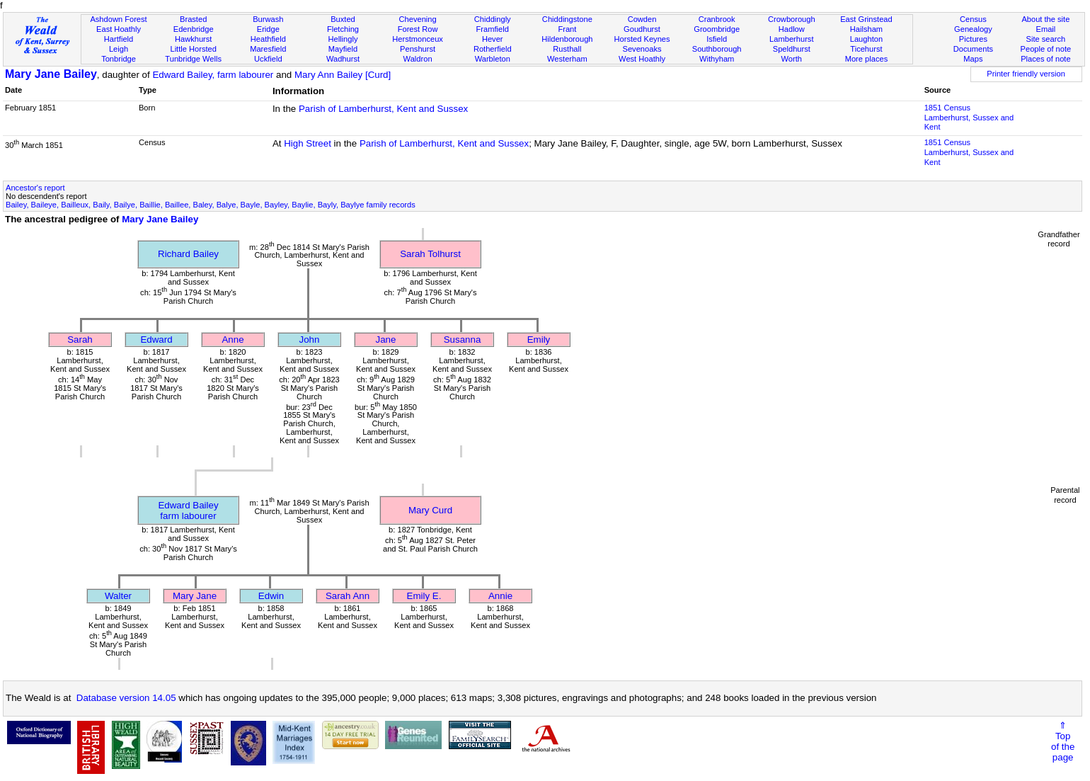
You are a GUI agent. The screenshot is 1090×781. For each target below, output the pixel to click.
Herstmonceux (417, 39)
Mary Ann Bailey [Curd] (342, 74)
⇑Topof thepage (1062, 741)
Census (973, 19)
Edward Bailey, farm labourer (212, 74)
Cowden (642, 19)
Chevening (418, 19)
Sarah (80, 339)
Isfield (716, 39)
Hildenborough (566, 39)
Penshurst (417, 49)
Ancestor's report (35, 187)
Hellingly (342, 39)
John (309, 339)
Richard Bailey (188, 254)
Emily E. (424, 596)
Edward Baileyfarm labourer (188, 510)
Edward (156, 339)
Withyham (716, 59)
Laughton (866, 39)
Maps (972, 59)
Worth (791, 59)
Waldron (417, 59)
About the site (1045, 19)
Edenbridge (193, 29)
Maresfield (268, 49)
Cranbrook (717, 19)
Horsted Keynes (642, 39)
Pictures (973, 39)
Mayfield (342, 49)
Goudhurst (642, 29)
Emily (539, 339)
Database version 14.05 (126, 697)
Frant (567, 29)
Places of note (1045, 59)
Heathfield (268, 39)
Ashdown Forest (118, 19)
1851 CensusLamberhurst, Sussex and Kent (969, 117)
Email (1045, 29)
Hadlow (792, 29)
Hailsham (866, 29)
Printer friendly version (1026, 73)
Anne (232, 339)
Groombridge (717, 29)
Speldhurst (791, 49)
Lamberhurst (791, 39)
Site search (1046, 39)
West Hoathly (642, 59)
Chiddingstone (567, 19)
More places (866, 59)
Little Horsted (193, 49)
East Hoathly (118, 29)
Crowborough (791, 19)
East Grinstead (866, 19)
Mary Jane (195, 596)
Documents (973, 49)
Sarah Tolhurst (430, 254)
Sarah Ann (347, 596)
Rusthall (567, 49)
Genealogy (973, 29)
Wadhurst (343, 59)
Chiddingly (492, 19)
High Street (307, 143)
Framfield (492, 29)
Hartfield (118, 39)
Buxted (343, 19)
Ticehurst (866, 49)
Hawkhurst (193, 39)
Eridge (268, 29)
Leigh (118, 49)
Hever (492, 39)
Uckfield (268, 59)
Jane (386, 339)
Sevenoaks (642, 49)
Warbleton (492, 59)
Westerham (567, 59)
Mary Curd (430, 510)
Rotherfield (493, 49)
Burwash (268, 19)
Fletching (343, 29)
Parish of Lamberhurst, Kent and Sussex (383, 108)
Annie (500, 596)
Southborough (717, 49)
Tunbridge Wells (193, 59)
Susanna (462, 339)
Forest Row (418, 29)
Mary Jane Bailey (51, 74)
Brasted (193, 19)
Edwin (271, 596)
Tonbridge (118, 59)
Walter (118, 596)
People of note (1046, 49)
